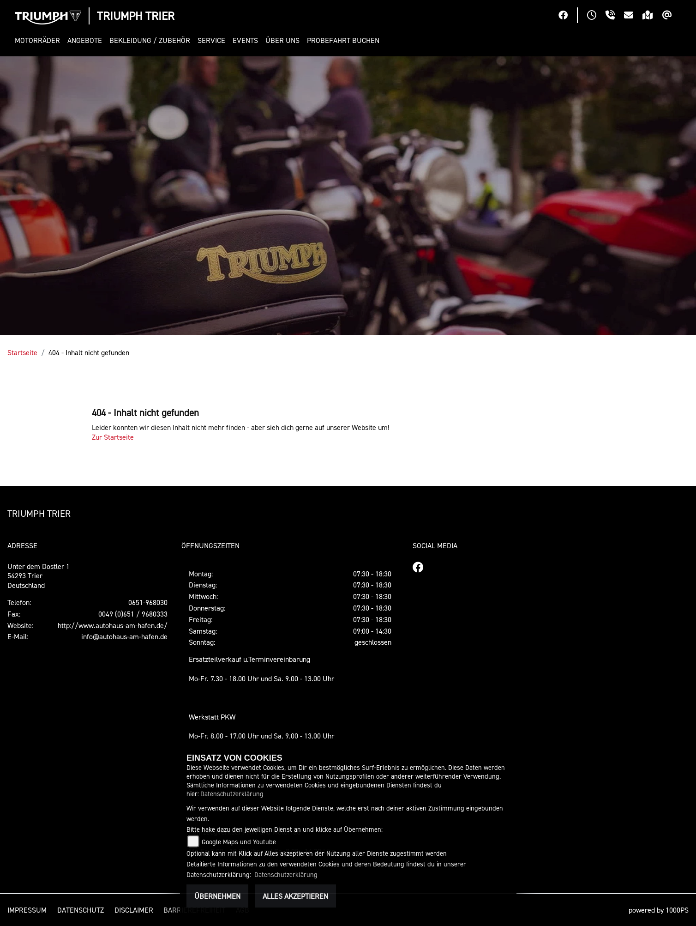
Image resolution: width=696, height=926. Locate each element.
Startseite (22, 352)
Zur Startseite (113, 437)
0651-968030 (148, 602)
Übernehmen (217, 896)
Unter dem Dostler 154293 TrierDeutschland (38, 576)
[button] (39, 40)
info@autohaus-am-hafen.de (124, 636)
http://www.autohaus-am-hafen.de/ (113, 625)
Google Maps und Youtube (239, 842)
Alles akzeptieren (295, 896)
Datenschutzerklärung (232, 794)
